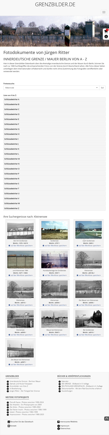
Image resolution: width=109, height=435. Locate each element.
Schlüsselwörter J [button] (11, 144)
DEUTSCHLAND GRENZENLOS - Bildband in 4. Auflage (82, 386)
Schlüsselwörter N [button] (11, 164)
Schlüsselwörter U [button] (11, 193)
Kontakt (12, 426)
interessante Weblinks (67, 421)
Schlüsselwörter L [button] (11, 154)
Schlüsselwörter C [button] (11, 109)
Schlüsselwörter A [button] (11, 99)
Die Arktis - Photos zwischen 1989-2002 (25, 407)
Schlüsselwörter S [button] (11, 183)
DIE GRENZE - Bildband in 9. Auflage (75, 383)
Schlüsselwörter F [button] (11, 124)
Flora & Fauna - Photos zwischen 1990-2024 (27, 402)
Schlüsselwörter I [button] (11, 139)
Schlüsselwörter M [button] (12, 159)
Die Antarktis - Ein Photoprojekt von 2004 (26, 404)
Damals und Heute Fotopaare (21, 383)
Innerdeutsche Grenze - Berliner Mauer (25, 381)
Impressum (63, 426)
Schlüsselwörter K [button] (11, 149)
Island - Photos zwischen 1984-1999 (24, 412)
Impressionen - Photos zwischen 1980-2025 (27, 414)
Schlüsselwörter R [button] (11, 178)
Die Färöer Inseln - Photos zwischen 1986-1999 (28, 409)
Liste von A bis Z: (9, 95)
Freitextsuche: (8, 83)
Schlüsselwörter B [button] (11, 104)
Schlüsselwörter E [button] (11, 119)
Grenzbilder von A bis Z (19, 386)
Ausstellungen (67, 391)
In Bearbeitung (15, 388)
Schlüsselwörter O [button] (11, 168)
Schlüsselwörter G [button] (11, 129)
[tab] (54, 99)
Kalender (65, 381)
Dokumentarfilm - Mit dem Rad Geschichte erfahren (82, 388)
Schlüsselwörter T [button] (11, 188)
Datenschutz (63, 428)
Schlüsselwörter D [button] (11, 114)
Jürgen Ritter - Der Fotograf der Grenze (25, 391)
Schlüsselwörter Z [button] (11, 208)
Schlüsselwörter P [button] (11, 173)
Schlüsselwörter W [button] (12, 203)
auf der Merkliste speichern (20, 245)
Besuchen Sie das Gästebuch (20, 421)
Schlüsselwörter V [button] (11, 198)
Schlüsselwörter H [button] (11, 134)
